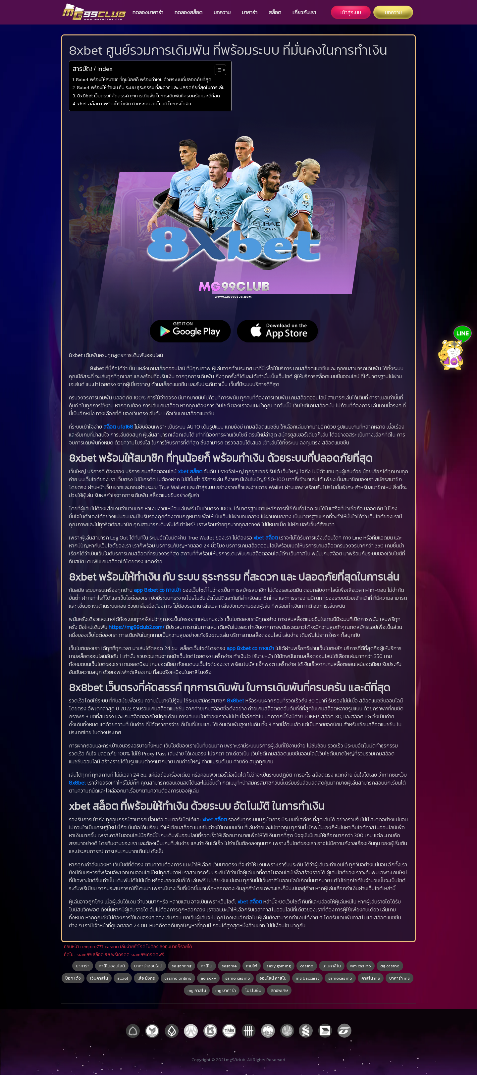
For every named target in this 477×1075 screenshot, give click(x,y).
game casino (237, 978)
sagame (229, 966)
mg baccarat (307, 978)
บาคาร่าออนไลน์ (148, 966)
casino (306, 966)
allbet (122, 978)
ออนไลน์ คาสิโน (273, 978)
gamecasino (340, 978)
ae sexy (208, 978)
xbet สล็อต (190, 471)
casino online (177, 978)
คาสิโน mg (370, 978)
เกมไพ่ (251, 966)
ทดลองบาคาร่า (147, 12)
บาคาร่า (249, 12)
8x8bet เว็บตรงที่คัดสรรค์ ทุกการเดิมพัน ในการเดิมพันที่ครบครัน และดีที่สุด (148, 95)
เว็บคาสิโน (99, 978)
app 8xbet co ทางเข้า (157, 590)
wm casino (360, 966)
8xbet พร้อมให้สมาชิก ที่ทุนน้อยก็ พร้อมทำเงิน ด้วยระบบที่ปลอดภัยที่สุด (143, 79)
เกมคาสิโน (332, 966)
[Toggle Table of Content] (217, 70)
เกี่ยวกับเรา (304, 12)
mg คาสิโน (196, 990)
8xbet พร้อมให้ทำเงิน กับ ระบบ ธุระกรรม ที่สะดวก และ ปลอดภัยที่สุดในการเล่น (151, 87)
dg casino (389, 966)
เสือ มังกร (146, 978)
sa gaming (181, 966)
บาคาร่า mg (399, 978)
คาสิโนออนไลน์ (112, 966)
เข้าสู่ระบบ (351, 12)
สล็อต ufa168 (118, 427)
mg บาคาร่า (225, 990)
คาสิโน (206, 966)
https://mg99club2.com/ (137, 627)
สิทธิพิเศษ (279, 990)
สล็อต (275, 12)
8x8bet (236, 700)
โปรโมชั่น (253, 990)
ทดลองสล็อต (188, 12)
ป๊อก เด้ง (73, 978)
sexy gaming (278, 966)
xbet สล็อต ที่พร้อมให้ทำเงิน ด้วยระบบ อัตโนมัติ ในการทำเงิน (134, 103)
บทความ (222, 12)
